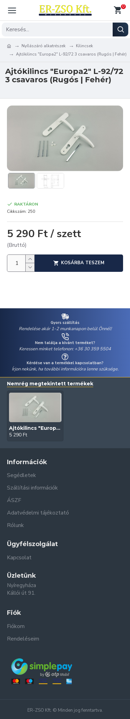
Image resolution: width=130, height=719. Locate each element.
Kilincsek (84, 46)
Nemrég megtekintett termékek (50, 384)
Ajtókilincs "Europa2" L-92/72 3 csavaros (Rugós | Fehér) (35, 428)
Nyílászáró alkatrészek (43, 46)
